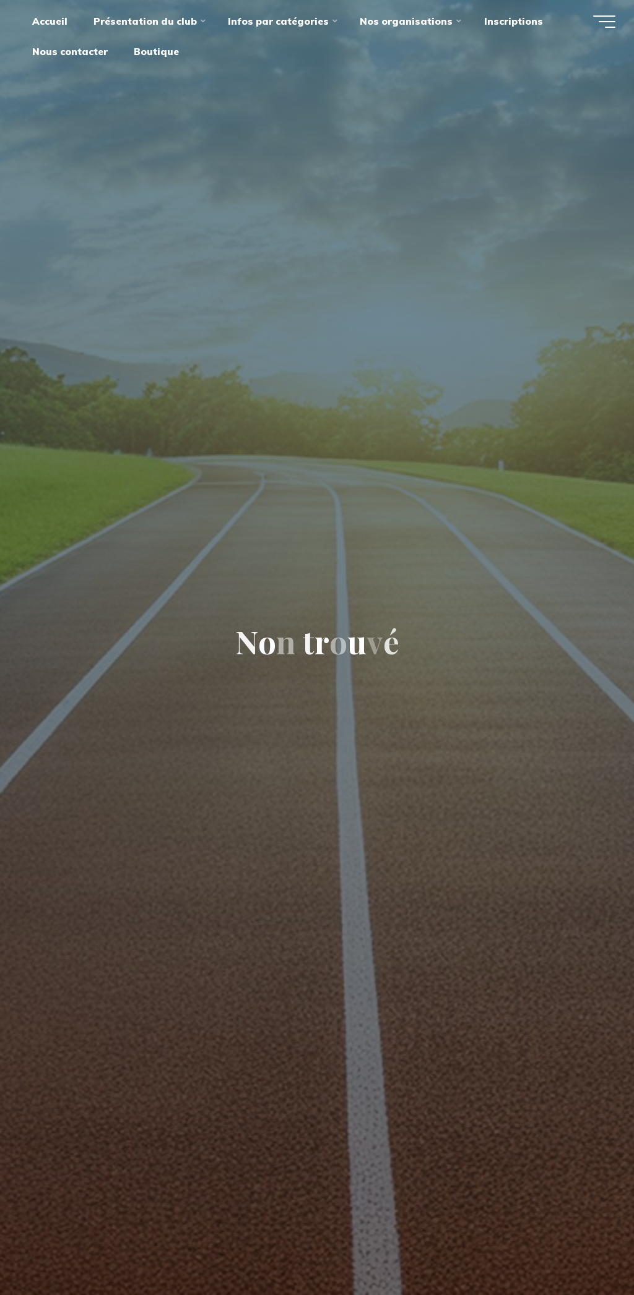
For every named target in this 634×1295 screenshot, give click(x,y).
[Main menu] (604, 21)
